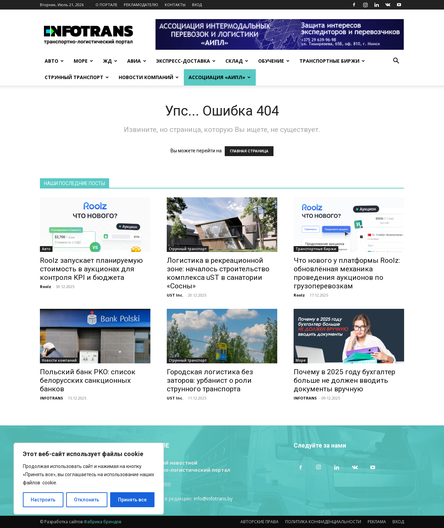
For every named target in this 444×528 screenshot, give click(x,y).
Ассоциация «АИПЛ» (220, 77)
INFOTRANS (51, 398)
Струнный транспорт (77, 77)
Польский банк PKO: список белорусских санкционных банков (87, 380)
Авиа (136, 61)
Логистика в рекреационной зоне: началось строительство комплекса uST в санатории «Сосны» (218, 273)
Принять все (132, 499)
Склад (236, 61)
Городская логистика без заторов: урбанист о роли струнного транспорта (210, 380)
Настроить (43, 499)
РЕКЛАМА (377, 522)
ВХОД (197, 4)
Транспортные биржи (332, 61)
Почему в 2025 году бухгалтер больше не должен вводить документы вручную (344, 380)
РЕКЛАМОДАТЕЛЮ (141, 4)
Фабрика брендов (102, 522)
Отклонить (86, 499)
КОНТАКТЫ (175, 4)
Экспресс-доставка (186, 61)
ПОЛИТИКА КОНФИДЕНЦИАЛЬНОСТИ (323, 522)
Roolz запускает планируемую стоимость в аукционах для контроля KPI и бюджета (91, 269)
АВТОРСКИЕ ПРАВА (259, 522)
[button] (396, 61)
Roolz (45, 286)
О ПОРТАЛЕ (106, 4)
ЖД (110, 61)
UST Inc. (175, 295)
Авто (54, 61)
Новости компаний (149, 77)
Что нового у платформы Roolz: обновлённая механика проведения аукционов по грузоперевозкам (347, 273)
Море (83, 61)
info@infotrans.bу (213, 498)
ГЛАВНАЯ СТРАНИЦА (249, 151)
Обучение (274, 61)
